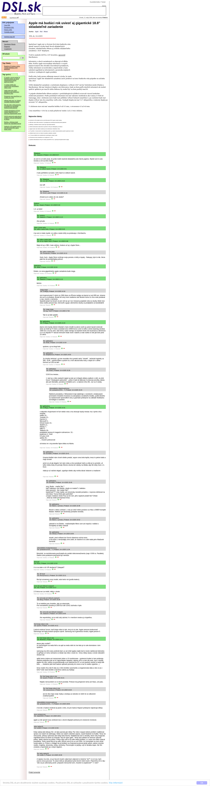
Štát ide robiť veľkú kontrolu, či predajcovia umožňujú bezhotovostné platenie (12, 106)
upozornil (61, 55)
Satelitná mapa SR (9, 36)
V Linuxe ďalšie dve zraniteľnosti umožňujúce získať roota (11, 86)
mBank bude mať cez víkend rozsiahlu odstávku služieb (12, 101)
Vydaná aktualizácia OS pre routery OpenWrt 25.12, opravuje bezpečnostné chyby (12, 112)
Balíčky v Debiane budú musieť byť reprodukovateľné (12, 122)
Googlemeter (8, 48)
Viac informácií (116, 783)
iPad (41, 31)
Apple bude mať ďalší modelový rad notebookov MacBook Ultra (11, 92)
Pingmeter (7, 46)
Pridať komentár (34, 772)
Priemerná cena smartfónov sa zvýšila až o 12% (12, 96)
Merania (13, 44)
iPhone (46, 31)
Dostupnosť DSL (9, 27)
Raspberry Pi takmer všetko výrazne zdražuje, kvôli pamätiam (12, 67)
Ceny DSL (7, 25)
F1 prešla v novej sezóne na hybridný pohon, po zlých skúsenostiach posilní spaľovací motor (12, 80)
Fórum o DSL (8, 29)
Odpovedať (36, 163)
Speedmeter (7, 44)
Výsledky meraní (9, 32)
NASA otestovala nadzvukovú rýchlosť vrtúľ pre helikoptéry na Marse (12, 118)
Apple (36, 31)
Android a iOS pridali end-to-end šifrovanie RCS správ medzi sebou (12, 128)
